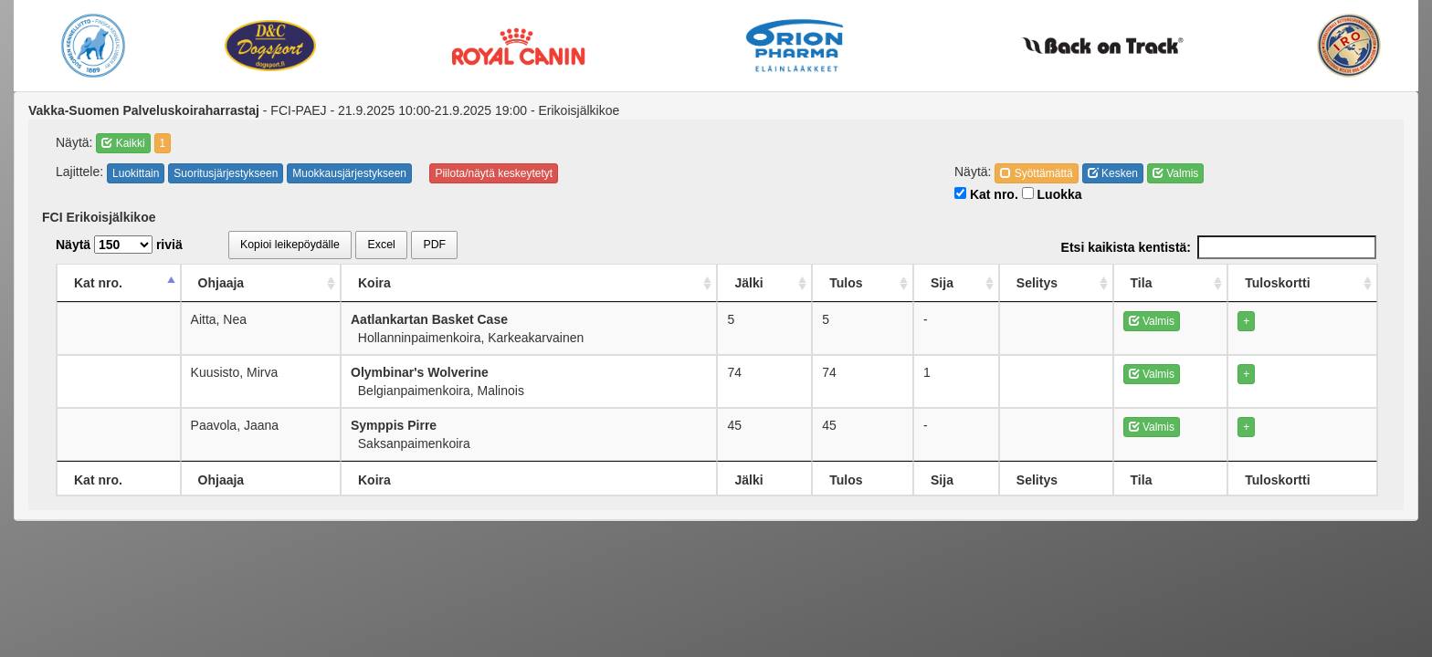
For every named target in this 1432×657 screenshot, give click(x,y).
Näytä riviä (119, 244)
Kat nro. (986, 194)
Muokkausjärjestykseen (349, 173)
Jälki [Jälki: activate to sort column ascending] (756, 283)
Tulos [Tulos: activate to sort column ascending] (853, 283)
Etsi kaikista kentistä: (1218, 247)
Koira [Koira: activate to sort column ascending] (378, 283)
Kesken (1113, 173)
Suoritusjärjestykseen (226, 173)
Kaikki (122, 143)
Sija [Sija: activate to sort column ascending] (950, 283)
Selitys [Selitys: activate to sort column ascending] (1046, 283)
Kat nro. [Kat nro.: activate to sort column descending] (98, 283)
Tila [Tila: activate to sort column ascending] (1151, 283)
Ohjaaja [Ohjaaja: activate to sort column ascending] (222, 283)
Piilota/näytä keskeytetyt (494, 173)
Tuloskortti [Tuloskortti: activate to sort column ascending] (1277, 283)
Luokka (1052, 194)
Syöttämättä (1036, 173)
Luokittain (135, 173)
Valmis (1175, 173)
